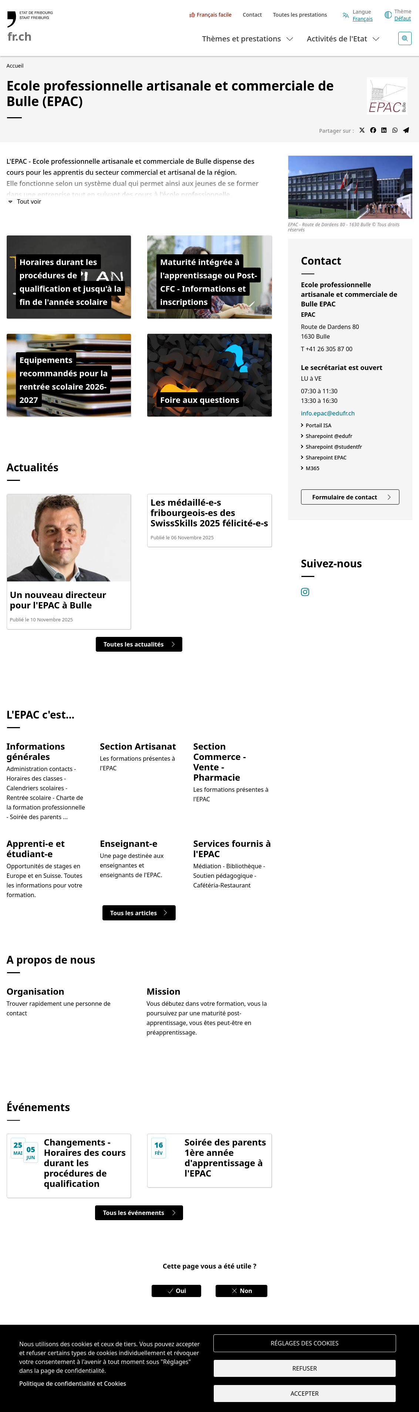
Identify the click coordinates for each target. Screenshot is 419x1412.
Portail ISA (318, 425)
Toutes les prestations (300, 14)
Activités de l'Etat (344, 38)
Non (241, 1291)
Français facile (214, 14)
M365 (313, 468)
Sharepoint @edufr (329, 435)
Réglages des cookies (305, 1343)
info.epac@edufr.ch (328, 413)
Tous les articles (139, 913)
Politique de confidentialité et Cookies (72, 1383)
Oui (176, 1291)
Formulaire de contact (352, 497)
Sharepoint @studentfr (334, 446)
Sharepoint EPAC (326, 457)
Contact (252, 14)
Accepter (305, 1393)
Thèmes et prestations (248, 38)
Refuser (305, 1368)
